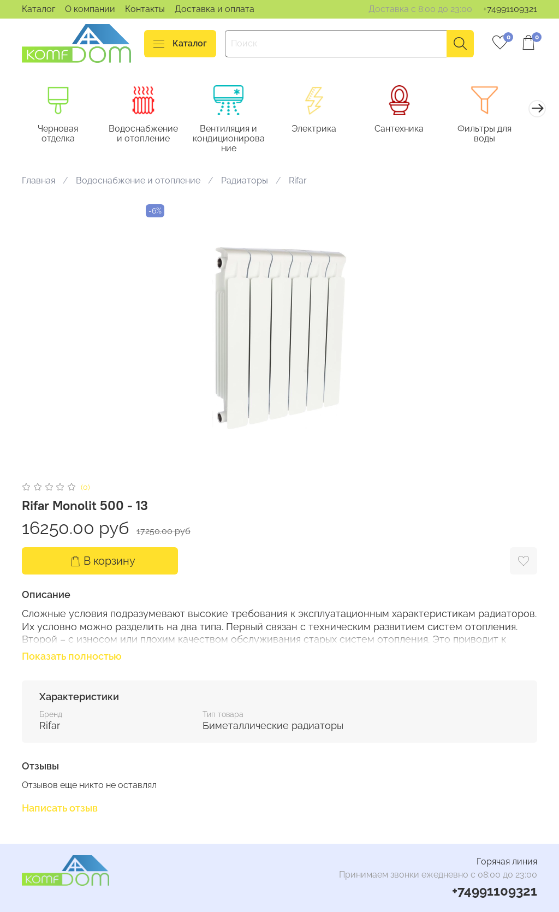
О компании (90, 9)
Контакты (145, 9)
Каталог (38, 9)
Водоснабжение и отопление (147, 135)
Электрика (323, 130)
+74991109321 (510, 9)
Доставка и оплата (214, 9)
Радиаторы (244, 182)
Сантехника (411, 130)
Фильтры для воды (500, 135)
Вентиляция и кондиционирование (235, 140)
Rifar (298, 182)
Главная (38, 182)
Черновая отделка (59, 135)
